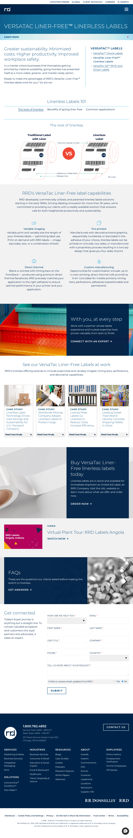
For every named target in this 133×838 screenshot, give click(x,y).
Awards (84, 754)
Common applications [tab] (100, 109)
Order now (80, 503)
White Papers (62, 775)
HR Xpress (111, 770)
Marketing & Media (14, 754)
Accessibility (122, 816)
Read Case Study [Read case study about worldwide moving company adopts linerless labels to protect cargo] (45, 434)
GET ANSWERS (18, 589)
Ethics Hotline (113, 754)
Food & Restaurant (39, 770)
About (85, 750)
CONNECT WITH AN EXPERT (90, 341)
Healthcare (35, 774)
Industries (37, 750)
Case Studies (62, 758)
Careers (110, 2)
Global (76, 2)
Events (84, 771)
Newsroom (86, 787)
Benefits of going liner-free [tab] (64, 109)
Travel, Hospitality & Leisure (40, 780)
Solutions (11, 777)
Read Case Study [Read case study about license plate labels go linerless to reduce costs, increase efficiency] (77, 434)
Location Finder (59, 2)
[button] (125, 831)
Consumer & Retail (39, 758)
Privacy (49, 816)
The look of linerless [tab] (31, 109)
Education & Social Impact (39, 764)
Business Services (13, 758)
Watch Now (56, 538)
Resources (63, 750)
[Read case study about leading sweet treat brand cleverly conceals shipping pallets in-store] (114, 395)
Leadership (86, 779)
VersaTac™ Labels (106, 48)
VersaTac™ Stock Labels (108, 53)
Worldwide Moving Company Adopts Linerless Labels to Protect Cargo (50, 417)
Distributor (10, 816)
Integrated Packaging (9, 764)
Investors (85, 775)
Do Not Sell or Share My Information (73, 816)
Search (123, 2)
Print (6, 770)
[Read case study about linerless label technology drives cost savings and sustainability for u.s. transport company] (18, 395)
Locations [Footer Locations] (86, 783)
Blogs (58, 754)
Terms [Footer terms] (111, 816)
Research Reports (64, 771)
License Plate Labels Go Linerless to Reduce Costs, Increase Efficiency (82, 419)
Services (10, 750)
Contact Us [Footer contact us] (116, 727)
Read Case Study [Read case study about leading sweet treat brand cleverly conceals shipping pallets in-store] (109, 434)
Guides (59, 763)
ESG (83, 767)
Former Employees (116, 766)
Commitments (88, 763)
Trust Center (99, 816)
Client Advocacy (93, 2)
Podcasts (60, 767)
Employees (114, 750)
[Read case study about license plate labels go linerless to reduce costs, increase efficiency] (82, 395)
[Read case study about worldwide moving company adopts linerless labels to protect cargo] (50, 395)
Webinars (60, 779)
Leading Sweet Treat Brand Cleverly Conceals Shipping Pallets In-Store (113, 419)
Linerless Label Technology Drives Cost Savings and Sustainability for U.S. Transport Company (18, 420)
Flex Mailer (10, 790)
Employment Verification (113, 760)
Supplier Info (87, 792)
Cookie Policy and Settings (30, 816)
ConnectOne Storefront (11, 784)
